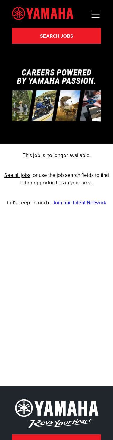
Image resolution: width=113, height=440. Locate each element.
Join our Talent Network (79, 202)
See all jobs (17, 175)
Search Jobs (56, 36)
